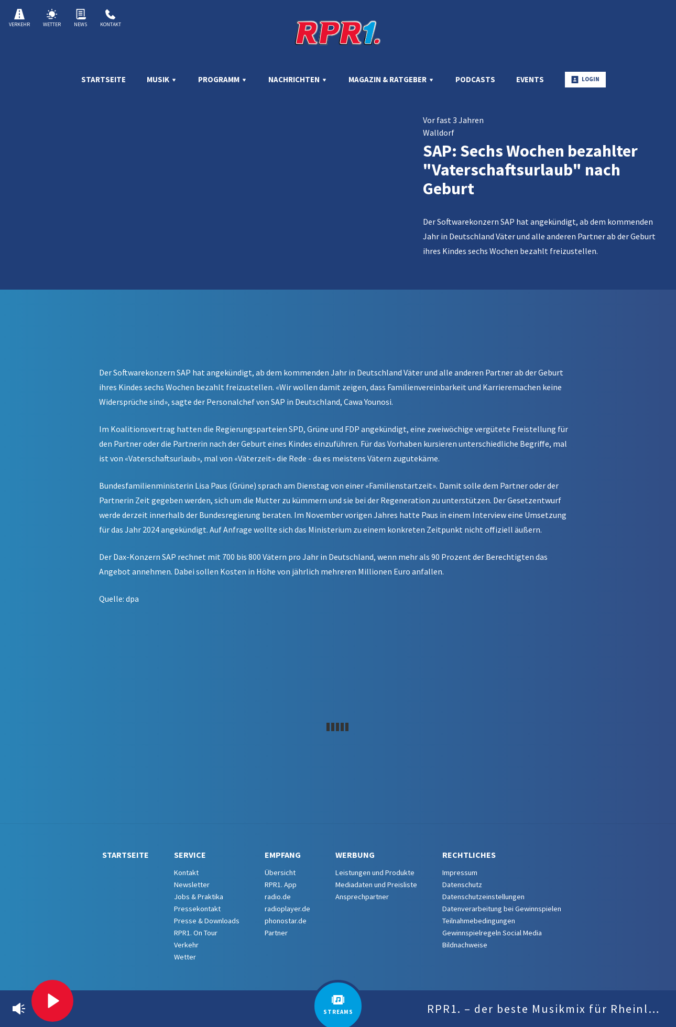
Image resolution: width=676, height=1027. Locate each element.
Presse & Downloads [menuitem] (206, 920)
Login (585, 79)
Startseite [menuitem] (103, 79)
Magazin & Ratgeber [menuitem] (391, 79)
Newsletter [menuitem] (192, 884)
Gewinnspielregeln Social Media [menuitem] (492, 932)
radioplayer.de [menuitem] (287, 908)
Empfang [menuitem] (283, 854)
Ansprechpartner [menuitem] (362, 896)
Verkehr (19, 18)
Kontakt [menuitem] (186, 872)
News (80, 18)
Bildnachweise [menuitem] (464, 944)
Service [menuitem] (190, 854)
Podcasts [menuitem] (475, 79)
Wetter (52, 18)
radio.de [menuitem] (278, 896)
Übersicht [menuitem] (280, 872)
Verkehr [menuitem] (186, 944)
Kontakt (110, 18)
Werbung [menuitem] (355, 854)
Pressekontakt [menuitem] (197, 908)
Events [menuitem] (530, 79)
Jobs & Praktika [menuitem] (198, 896)
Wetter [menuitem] (185, 957)
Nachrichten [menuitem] (298, 79)
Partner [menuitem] (276, 932)
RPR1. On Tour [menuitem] (195, 932)
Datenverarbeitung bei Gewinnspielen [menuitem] (501, 908)
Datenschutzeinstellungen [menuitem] (483, 896)
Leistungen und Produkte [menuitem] (375, 872)
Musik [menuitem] (162, 79)
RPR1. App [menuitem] (281, 884)
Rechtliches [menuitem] (469, 854)
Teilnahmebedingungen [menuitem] (478, 920)
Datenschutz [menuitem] (462, 884)
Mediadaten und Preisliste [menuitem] (376, 884)
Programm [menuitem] (222, 79)
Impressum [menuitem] (459, 872)
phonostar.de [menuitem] (286, 920)
